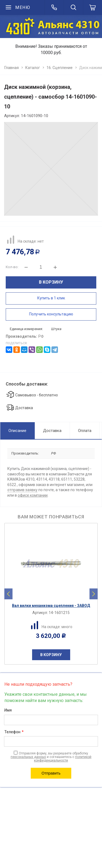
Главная (11, 67)
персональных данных (28, 757)
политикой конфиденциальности (62, 758)
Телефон (14, 732)
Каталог (32, 67)
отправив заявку (22, 490)
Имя (8, 710)
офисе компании (33, 495)
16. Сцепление (60, 67)
